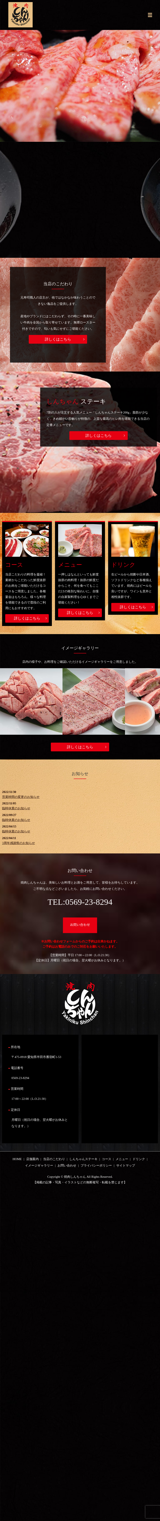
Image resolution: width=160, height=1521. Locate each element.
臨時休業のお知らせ (16, 808)
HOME (17, 1159)
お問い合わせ (67, 1165)
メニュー (70, 565)
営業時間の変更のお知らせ (21, 797)
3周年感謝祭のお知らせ (18, 843)
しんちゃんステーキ (83, 1159)
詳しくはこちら (58, 339)
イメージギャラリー (39, 1165)
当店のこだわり (54, 1159)
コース (14, 565)
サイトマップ (125, 1165)
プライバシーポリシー (96, 1165)
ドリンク (123, 565)
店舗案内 (32, 1159)
